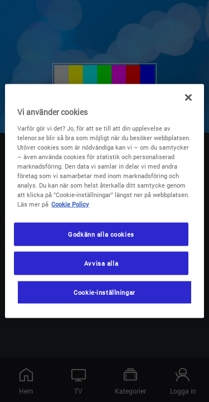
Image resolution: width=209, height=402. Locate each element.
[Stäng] (188, 97)
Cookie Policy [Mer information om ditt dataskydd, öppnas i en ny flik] (70, 204)
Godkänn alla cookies (101, 234)
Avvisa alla (101, 263)
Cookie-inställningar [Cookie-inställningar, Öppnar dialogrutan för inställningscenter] (104, 292)
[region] (104, 201)
